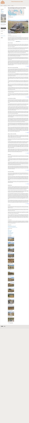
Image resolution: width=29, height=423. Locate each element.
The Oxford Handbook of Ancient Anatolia (11, 226)
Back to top (27, 132)
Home (1, 5)
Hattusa (8, 18)
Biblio (1, 10)
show (19, 41)
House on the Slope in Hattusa (10, 232)
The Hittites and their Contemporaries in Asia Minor (12, 227)
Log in (8, 323)
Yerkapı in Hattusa (9, 231)
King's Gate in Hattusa (10, 230)
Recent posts (5, 5)
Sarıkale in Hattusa (9, 234)
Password (2, 33)
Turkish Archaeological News (17, 1)
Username (2, 31)
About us (9, 5)
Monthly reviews (2, 11)
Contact (12, 5)
